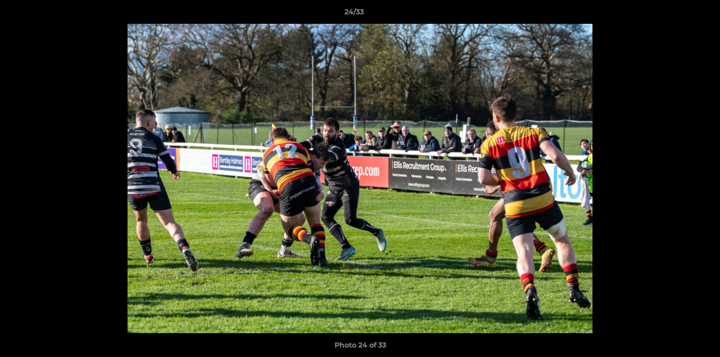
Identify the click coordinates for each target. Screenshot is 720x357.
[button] (678, 14)
